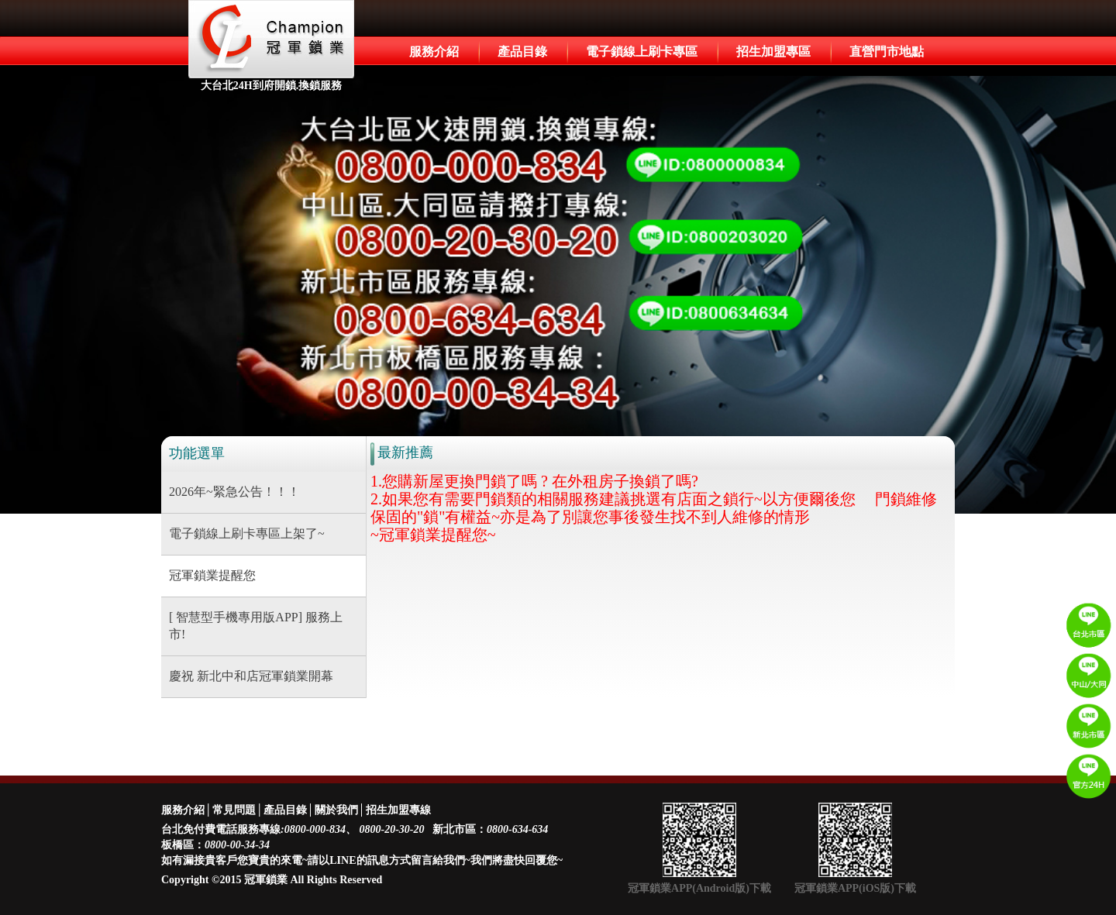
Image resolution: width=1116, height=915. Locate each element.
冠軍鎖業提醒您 (212, 575)
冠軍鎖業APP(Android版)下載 (699, 888)
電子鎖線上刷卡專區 (642, 51)
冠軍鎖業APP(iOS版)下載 (855, 888)
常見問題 (234, 810)
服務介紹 (434, 51)
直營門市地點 (886, 51)
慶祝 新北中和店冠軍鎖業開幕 (251, 676)
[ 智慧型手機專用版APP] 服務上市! (256, 626)
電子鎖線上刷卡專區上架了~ (247, 533)
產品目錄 (522, 51)
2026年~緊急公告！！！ (234, 491)
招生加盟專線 (398, 810)
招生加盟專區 (773, 51)
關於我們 (336, 810)
